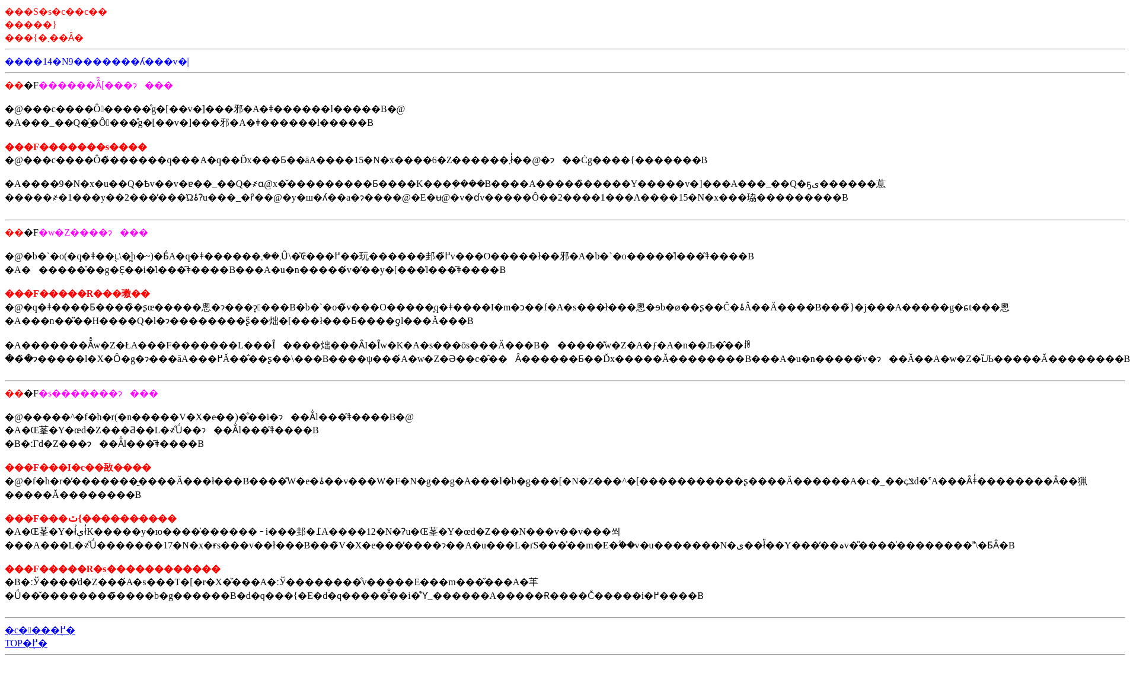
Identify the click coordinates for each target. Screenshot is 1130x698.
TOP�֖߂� (26, 643)
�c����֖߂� (40, 630)
